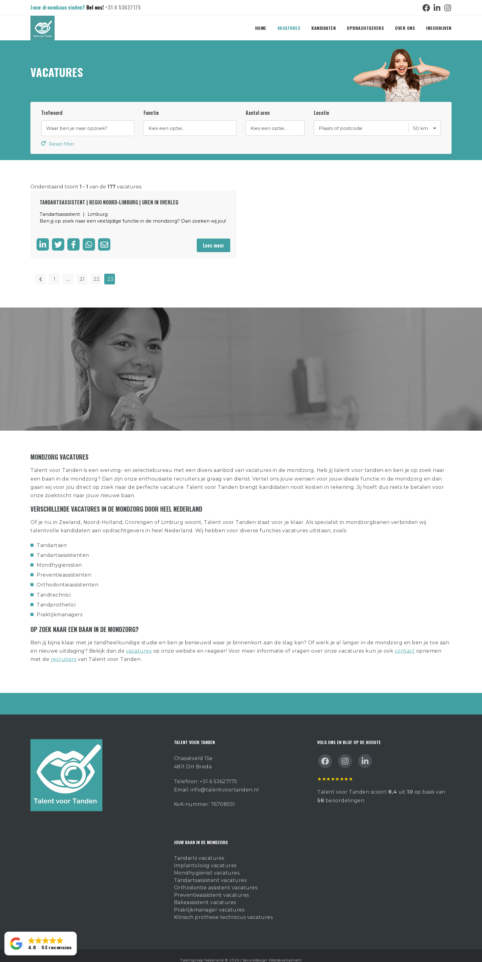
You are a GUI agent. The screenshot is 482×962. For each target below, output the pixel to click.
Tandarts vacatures (199, 849)
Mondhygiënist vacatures (207, 864)
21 (82, 270)
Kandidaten (323, 28)
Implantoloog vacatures (205, 856)
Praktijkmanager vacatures (209, 901)
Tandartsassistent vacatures (210, 871)
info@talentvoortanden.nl (225, 780)
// (190, 128)
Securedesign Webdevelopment (272, 950)
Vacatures (289, 28)
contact (405, 642)
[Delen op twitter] (58, 236)
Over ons (405, 28)
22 (96, 270)
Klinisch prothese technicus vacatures (223, 908)
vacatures (139, 642)
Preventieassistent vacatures (211, 886)
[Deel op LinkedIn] (43, 236)
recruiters (64, 650)
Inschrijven (439, 28)
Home (261, 28)
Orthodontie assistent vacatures (216, 878)
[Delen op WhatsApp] (89, 236)
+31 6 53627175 (123, 7)
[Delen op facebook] (73, 236)
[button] (40, 944)
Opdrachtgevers (365, 28)
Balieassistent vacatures (205, 893)
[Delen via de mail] (104, 236)
